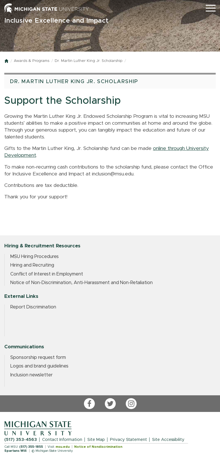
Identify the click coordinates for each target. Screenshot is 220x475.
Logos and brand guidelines (39, 366)
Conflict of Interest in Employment (46, 274)
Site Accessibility (168, 439)
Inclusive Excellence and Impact (56, 20)
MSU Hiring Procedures (34, 256)
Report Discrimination (33, 307)
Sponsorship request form (38, 357)
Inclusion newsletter (31, 375)
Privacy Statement (128, 439)
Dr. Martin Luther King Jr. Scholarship (88, 61)
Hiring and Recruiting (32, 265)
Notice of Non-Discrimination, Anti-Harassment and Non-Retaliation (81, 282)
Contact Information (62, 439)
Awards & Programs (31, 61)
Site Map (96, 439)
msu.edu (63, 446)
